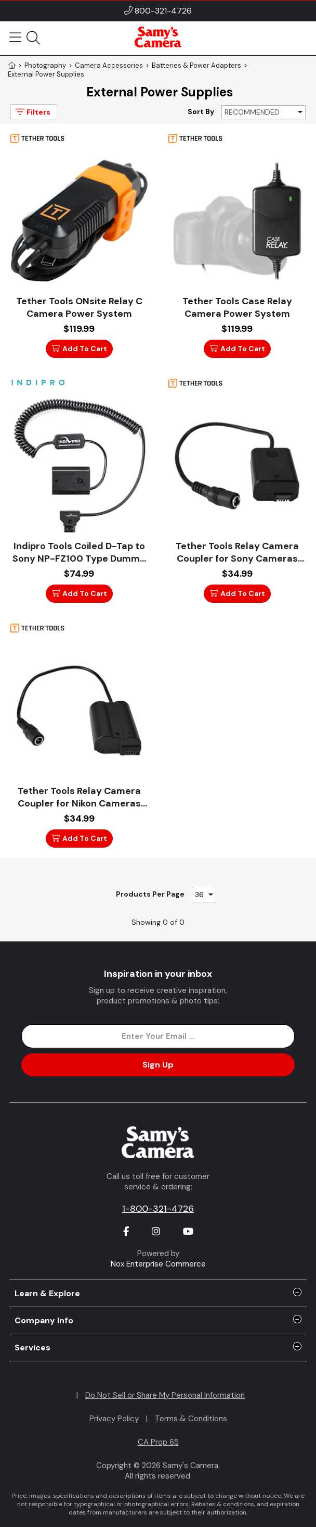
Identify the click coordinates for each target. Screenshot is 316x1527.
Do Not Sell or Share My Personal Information (165, 1395)
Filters (32, 111)
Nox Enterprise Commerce (158, 1264)
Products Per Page (150, 894)
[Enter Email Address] (158, 1036)
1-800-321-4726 (158, 1208)
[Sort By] (263, 112)
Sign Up (158, 1064)
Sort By (201, 111)
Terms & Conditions (191, 1418)
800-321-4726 (163, 10)
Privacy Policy (114, 1418)
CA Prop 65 (158, 1442)
